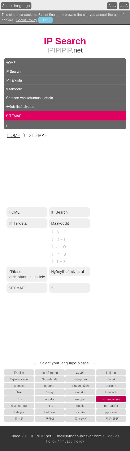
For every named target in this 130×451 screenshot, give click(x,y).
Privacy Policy (72, 441)
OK (45, 19)
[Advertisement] (65, 173)
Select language (16, 5)
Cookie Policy (26, 19)
